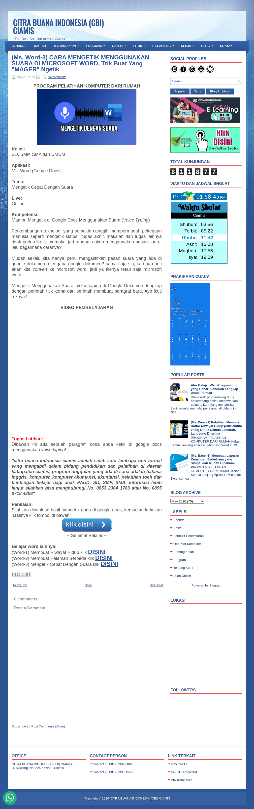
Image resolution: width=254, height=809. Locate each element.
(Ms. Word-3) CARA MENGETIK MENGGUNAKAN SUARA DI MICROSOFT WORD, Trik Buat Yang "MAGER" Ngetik (80, 63)
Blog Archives (220, 91)
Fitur (141, 44)
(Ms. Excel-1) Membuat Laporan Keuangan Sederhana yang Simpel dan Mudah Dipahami (215, 459)
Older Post (156, 585)
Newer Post (20, 585)
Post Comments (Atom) (48, 726)
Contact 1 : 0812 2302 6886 (112, 764)
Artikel (177, 528)
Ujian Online (182, 576)
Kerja (189, 44)
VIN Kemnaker (181, 780)
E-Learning (164, 44)
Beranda (19, 46)
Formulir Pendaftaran (188, 536)
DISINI (104, 557)
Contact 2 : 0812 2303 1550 (112, 772)
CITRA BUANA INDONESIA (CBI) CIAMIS (58, 26)
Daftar (40, 46)
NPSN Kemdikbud (184, 772)
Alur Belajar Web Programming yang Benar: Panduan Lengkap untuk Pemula (214, 389)
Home (88, 585)
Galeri (120, 44)
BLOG (208, 44)
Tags (197, 91)
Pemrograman (183, 552)
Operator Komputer (187, 544)
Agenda (179, 520)
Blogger (214, 585)
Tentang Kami (67, 44)
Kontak (226, 46)
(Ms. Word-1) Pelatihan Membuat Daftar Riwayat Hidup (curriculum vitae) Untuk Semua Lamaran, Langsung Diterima (216, 427)
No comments (57, 77)
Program (97, 44)
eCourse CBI (180, 764)
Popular (180, 91)
